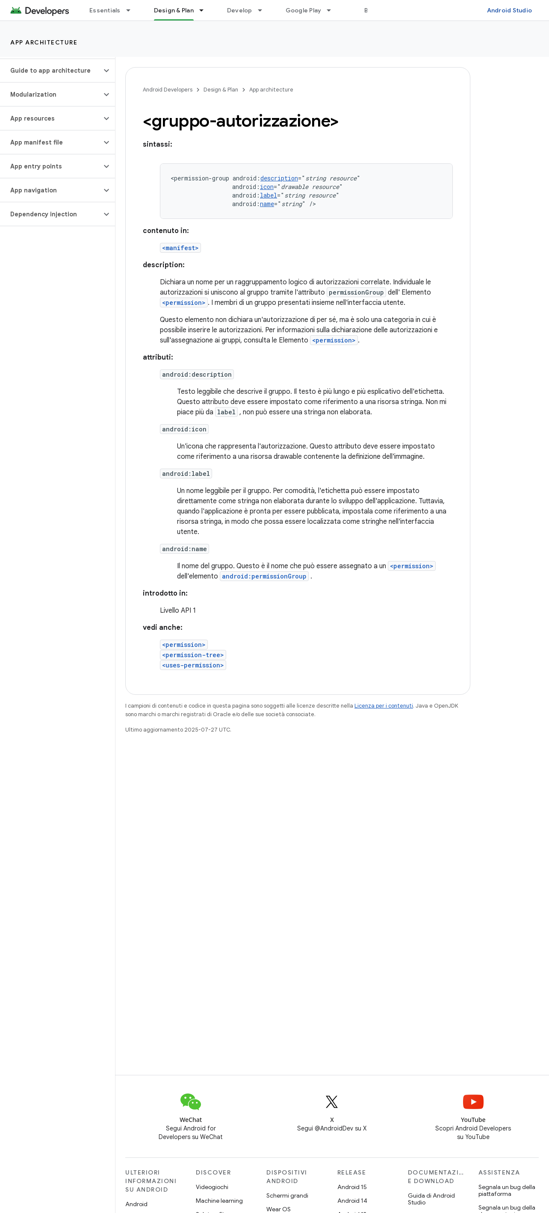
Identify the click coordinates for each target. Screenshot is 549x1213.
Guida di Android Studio (431, 1199)
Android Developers (167, 89)
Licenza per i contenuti (383, 705)
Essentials (105, 10)
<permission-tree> (193, 655)
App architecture (43, 42)
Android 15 (352, 1187)
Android (136, 1204)
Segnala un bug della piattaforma (506, 1190)
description (279, 178)
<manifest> (180, 248)
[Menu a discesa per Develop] (263, 10)
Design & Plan (221, 89)
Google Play (304, 10)
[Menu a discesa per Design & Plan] (205, 10)
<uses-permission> (193, 665)
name (267, 204)
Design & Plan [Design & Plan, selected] (174, 10)
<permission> (184, 302)
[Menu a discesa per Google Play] (332, 10)
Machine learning (219, 1200)
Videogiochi (212, 1187)
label (268, 195)
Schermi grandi (287, 1195)
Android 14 (352, 1200)
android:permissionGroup (264, 576)
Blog (371, 10)
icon (267, 187)
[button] (50, 70)
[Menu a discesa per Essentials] (132, 10)
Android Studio (509, 10)
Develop (239, 10)
